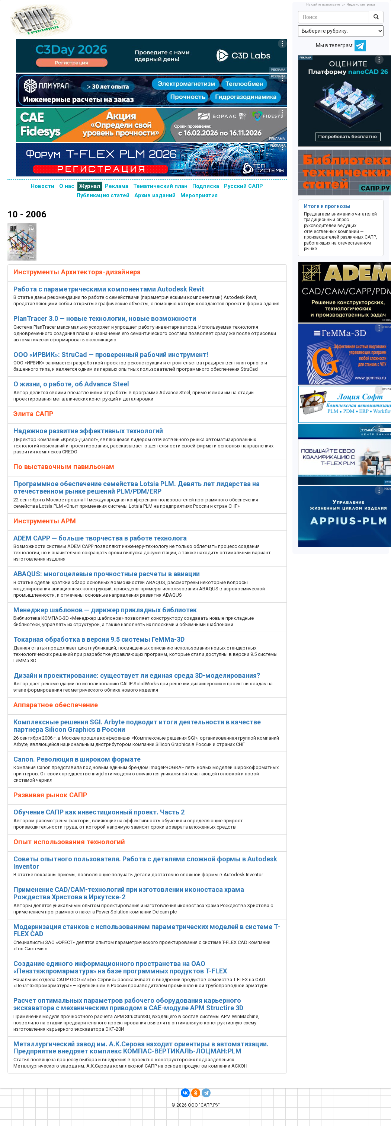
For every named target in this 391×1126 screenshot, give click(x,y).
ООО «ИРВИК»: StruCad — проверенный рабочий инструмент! (110, 354)
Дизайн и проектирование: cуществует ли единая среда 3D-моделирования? (136, 675)
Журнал (89, 186)
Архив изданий (155, 195)
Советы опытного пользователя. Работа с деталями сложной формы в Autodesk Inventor (145, 862)
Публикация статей (103, 195)
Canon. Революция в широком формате (77, 759)
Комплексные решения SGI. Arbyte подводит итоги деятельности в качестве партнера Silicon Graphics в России (137, 725)
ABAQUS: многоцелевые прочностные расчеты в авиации (106, 574)
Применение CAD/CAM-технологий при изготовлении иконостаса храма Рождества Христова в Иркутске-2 (128, 893)
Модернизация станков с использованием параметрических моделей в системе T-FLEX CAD (146, 930)
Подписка (205, 186)
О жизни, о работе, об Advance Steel (71, 384)
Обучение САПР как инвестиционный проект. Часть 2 (99, 812)
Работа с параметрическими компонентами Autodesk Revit (108, 289)
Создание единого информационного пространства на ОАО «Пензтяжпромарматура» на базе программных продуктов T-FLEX (120, 967)
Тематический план (160, 186)
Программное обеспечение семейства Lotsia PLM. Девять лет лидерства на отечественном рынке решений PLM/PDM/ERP (136, 487)
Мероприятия (199, 195)
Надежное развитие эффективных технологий (88, 431)
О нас (66, 186)
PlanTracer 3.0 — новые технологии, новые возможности (104, 318)
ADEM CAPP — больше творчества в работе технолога (100, 538)
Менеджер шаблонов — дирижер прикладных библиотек (105, 610)
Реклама (116, 186)
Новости (42, 186)
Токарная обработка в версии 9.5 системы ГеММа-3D (99, 639)
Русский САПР (243, 186)
